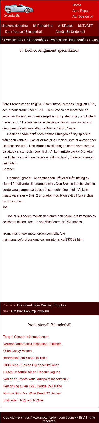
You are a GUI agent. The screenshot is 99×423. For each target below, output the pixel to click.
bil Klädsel (65, 25)
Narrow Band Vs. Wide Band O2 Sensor (32, 393)
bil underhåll (35, 40)
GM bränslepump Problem (30, 311)
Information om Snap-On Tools (25, 358)
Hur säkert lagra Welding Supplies (42, 305)
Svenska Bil (12, 40)
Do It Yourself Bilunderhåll (23, 31)
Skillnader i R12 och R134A (23, 400)
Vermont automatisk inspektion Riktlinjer (32, 344)
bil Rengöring (42, 25)
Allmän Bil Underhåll (70, 31)
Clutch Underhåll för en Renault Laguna (32, 372)
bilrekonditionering (14, 25)
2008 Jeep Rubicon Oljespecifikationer (31, 365)
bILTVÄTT (85, 25)
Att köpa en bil (82, 16)
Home (76, 5)
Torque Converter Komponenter (26, 337)
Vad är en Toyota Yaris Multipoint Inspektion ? (36, 379)
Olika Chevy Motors (17, 351)
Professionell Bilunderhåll (68, 40)
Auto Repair (81, 11)
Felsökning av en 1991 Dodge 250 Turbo (33, 386)
